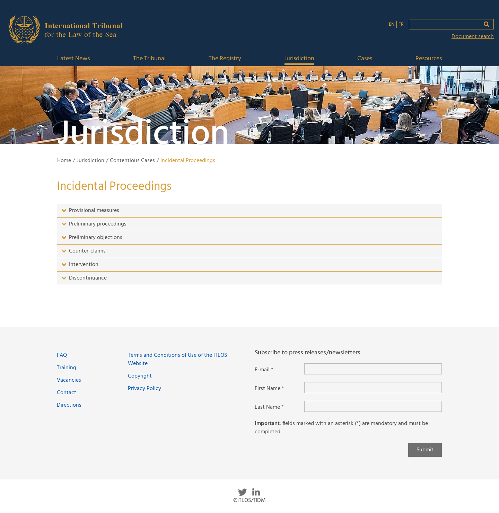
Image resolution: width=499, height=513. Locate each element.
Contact (66, 392)
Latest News (73, 59)
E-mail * (264, 369)
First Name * (269, 388)
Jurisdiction (299, 59)
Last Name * (269, 407)
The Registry (225, 59)
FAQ (62, 355)
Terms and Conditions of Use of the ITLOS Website (177, 359)
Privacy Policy (144, 388)
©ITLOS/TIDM (249, 500)
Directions (69, 405)
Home (64, 160)
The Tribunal (149, 59)
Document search (473, 37)
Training (66, 367)
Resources (428, 59)
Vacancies (69, 380)
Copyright (140, 376)
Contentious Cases (132, 160)
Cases (364, 59)
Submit (425, 449)
